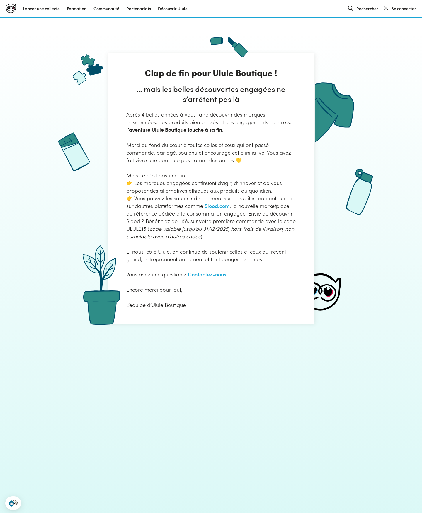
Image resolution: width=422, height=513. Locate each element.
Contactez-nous (207, 274)
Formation (76, 8)
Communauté (106, 8)
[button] (13, 503)
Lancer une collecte (41, 8)
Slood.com (217, 205)
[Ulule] (11, 8)
